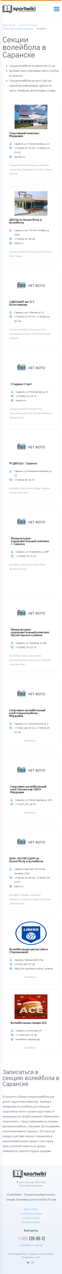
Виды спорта (31, 1209)
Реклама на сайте (31, 1222)
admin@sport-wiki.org (31, 1245)
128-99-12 (31, 1238)
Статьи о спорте (31, 1217)
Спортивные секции (31, 1213)
